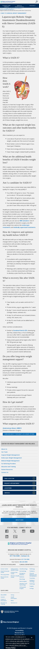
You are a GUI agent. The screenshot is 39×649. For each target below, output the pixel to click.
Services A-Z (14, 603)
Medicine (22, 577)
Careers (3, 597)
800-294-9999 (23, 562)
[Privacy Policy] (10, 648)
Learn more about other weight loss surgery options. (19, 434)
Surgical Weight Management (7, 9)
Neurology (22, 579)
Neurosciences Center (4, 577)
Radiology (32, 584)
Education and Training (8, 466)
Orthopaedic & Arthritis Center (14, 569)
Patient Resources (7, 469)
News (12, 600)
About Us (4, 449)
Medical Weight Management (10, 461)
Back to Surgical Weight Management (13, 13)
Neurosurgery (23, 581)
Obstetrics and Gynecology (23, 584)
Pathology (32, 569)
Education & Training (4, 603)
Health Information (14, 597)
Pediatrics (32, 571)
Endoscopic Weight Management (11, 458)
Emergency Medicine (22, 574)
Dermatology (23, 571)
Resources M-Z (19, 635)
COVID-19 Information (4, 600)
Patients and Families (6, 6)
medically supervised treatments (24, 227)
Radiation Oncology (32, 581)
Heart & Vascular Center (5, 571)
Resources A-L (19, 633)
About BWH (19, 520)
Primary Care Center (14, 573)
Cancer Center (4, 569)
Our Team (4, 452)
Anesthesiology (23, 569)
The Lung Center (5, 574)
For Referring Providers (8, 463)
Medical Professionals (19, 6)
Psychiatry (32, 578)
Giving (12, 595)
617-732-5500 (15, 556)
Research (32, 5)
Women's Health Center (15, 576)
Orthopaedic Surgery (23, 587)
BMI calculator (24, 221)
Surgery (32, 586)
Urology (32, 588)
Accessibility (19, 630)
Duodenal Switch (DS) (20, 330)
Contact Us (4, 472)
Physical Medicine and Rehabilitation (33, 575)
